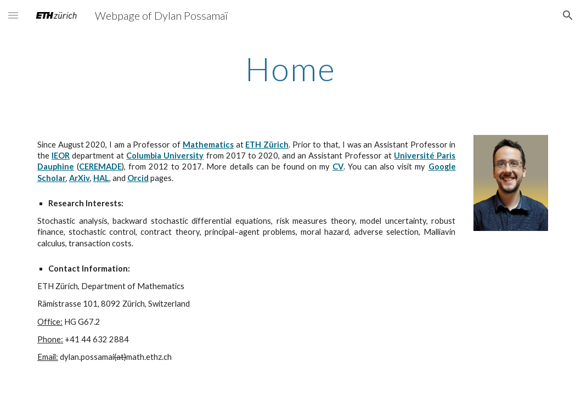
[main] (290, 68)
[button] (13, 15)
